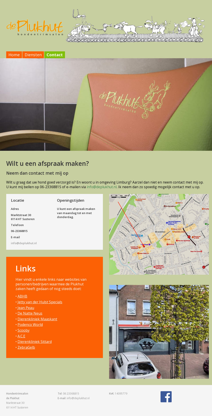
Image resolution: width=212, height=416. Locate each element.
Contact (55, 54)
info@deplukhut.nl (102, 187)
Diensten (33, 54)
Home (14, 54)
